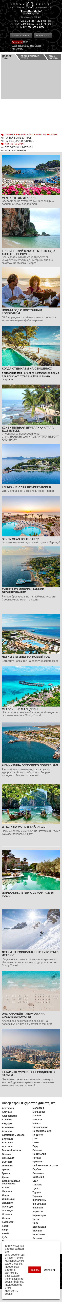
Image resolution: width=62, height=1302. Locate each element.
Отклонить (49, 1269)
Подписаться (43, 35)
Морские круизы (15, 150)
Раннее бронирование (19, 141)
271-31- (26, 20)
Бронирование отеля (30, 57)
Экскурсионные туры (19, 147)
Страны (30, 45)
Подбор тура (7, 57)
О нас (14, 45)
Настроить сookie (11, 1292)
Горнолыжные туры (18, 138)
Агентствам (17, 42)
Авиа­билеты (53, 57)
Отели (38, 45)
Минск (37, 17)
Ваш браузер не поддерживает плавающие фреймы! (31, 96)
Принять (34, 1269)
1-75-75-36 (43, 23)
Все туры (22, 45)
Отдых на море (14, 144)
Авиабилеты (17, 49)
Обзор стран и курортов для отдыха (28, 1103)
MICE (25, 42)
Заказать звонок (20, 35)
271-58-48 (44, 20)
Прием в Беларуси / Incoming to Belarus (31, 134)
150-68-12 (28, 23)
